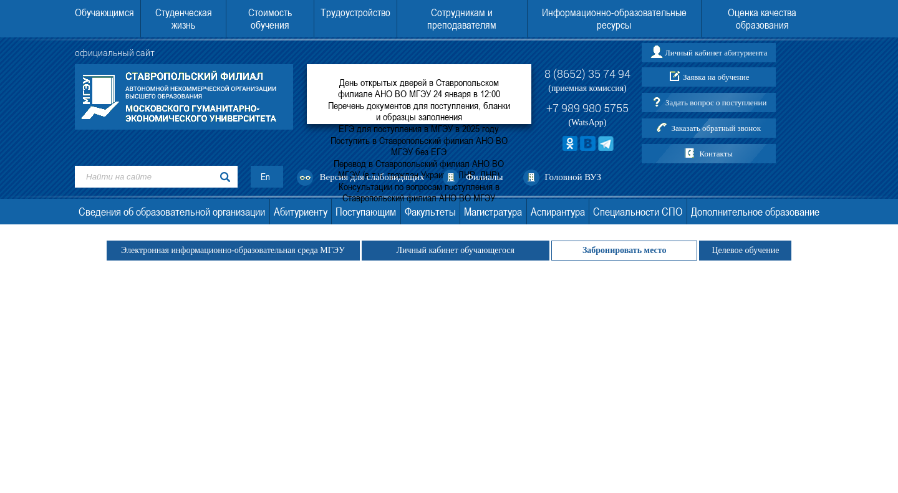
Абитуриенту (300, 211)
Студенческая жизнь (183, 18)
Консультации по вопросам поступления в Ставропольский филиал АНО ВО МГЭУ (419, 192)
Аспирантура (558, 211)
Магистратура (493, 211)
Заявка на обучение (716, 77)
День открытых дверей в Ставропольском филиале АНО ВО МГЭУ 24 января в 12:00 (419, 88)
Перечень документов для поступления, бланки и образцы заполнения (419, 111)
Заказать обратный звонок (716, 128)
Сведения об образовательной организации (172, 211)
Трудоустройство (355, 12)
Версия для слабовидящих (372, 177)
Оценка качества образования (762, 18)
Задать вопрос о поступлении (715, 102)
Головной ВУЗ (572, 177)
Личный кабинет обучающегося (455, 250)
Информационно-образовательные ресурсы (614, 18)
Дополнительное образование (755, 211)
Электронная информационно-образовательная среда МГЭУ (233, 250)
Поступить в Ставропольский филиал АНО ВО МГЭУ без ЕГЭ (419, 146)
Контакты (716, 153)
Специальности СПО (637, 211)
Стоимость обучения (270, 18)
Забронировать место (624, 250)
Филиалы (484, 177)
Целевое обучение (745, 250)
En (265, 176)
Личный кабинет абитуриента (716, 52)
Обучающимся (104, 12)
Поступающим (366, 211)
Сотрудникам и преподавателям (461, 18)
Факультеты (430, 211)
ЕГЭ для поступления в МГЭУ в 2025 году (419, 128)
